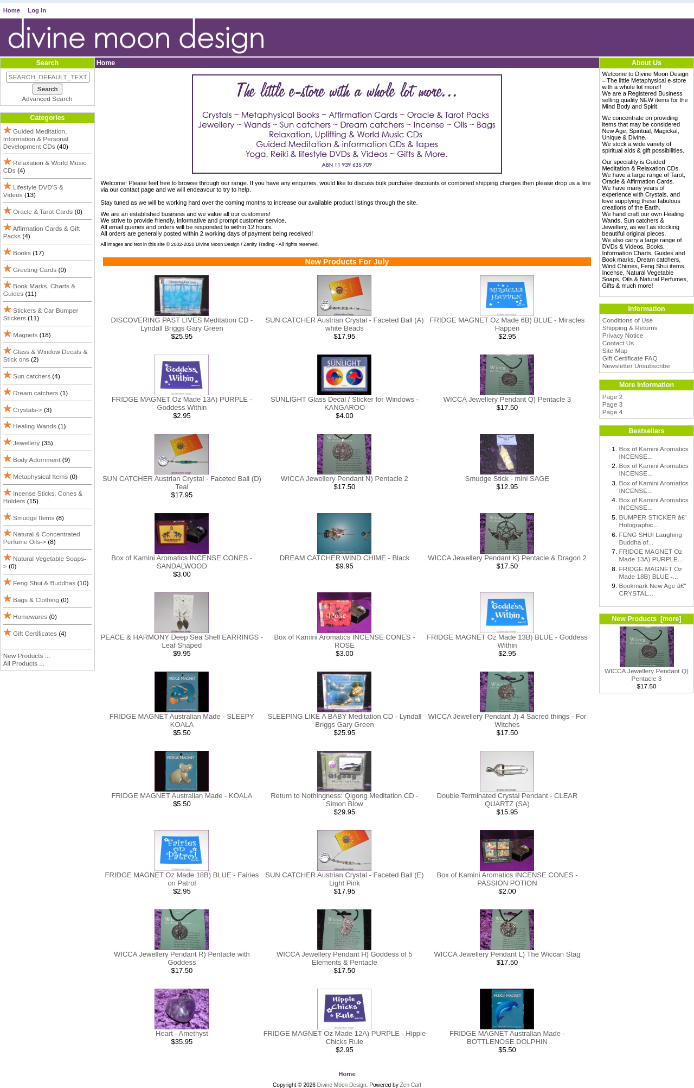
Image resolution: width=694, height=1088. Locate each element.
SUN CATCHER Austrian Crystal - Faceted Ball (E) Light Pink (344, 879)
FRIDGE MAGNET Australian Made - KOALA (181, 796)
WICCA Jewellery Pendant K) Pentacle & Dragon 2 (507, 558)
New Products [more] (646, 619)
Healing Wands (34, 426)
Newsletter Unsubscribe (636, 366)
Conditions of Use (627, 320)
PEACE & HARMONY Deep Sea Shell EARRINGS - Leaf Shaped (182, 641)
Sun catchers (31, 376)
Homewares (30, 617)
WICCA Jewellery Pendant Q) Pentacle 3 (507, 399)
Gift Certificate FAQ (630, 358)
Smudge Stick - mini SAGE (507, 479)
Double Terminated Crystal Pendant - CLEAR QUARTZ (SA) (507, 800)
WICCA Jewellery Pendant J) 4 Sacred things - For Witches (507, 720)
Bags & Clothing (36, 600)
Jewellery (26, 443)
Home (11, 10)
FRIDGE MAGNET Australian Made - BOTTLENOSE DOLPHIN (507, 1037)
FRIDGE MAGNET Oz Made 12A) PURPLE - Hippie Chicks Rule (345, 1037)
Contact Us (618, 343)
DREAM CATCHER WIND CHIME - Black (345, 558)
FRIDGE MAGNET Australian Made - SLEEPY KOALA (182, 720)
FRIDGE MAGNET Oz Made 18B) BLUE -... (651, 572)
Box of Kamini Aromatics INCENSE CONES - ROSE (344, 641)
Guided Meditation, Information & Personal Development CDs (35, 139)
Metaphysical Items (40, 476)
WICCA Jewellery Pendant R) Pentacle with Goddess (182, 958)
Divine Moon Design (342, 1085)
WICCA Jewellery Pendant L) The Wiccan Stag (507, 954)
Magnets (25, 335)
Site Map (615, 351)
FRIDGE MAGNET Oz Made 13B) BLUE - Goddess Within (507, 641)
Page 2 (612, 397)
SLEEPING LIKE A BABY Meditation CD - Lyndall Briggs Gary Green (344, 720)
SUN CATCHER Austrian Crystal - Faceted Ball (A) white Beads (344, 324)
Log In (37, 10)
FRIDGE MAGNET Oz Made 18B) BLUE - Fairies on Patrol (182, 879)
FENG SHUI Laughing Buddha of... (650, 538)
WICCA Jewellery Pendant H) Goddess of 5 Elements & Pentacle (345, 958)
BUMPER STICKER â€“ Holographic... (653, 521)
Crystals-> (27, 410)
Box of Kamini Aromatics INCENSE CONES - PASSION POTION (506, 879)
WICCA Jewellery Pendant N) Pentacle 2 (344, 479)
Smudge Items (33, 518)
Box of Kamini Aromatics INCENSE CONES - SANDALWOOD (181, 562)
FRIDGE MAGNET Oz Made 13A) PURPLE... (651, 555)
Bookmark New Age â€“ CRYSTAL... (652, 589)
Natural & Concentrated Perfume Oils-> (41, 538)
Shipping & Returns (630, 328)
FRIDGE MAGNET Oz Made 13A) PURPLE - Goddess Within (182, 403)
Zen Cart (410, 1085)
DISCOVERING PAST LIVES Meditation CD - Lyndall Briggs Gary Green (182, 324)
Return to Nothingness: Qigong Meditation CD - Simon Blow (344, 800)
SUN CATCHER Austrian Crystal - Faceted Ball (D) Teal (181, 483)
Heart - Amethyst (182, 1033)
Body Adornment (36, 460)
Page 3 (612, 404)
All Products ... (23, 663)
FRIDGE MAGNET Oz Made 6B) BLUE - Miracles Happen (507, 324)
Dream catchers (35, 393)
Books (22, 253)
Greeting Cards (34, 270)
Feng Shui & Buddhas (44, 583)
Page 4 (612, 412)
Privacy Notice (623, 335)
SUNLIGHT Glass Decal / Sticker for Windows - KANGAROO (345, 403)
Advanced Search (47, 99)
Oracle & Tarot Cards (43, 212)
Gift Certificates (35, 633)
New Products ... (26, 656)
